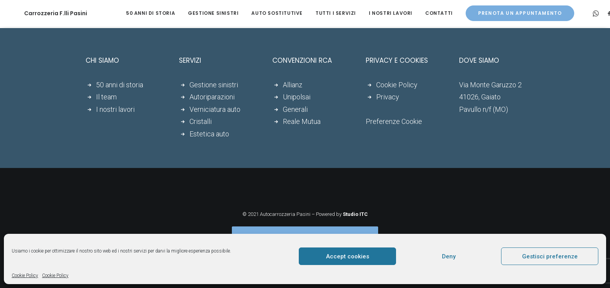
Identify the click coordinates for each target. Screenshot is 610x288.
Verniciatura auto (214, 109)
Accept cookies (347, 256)
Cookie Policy (25, 275)
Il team (106, 97)
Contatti (422, 13)
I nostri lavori (374, 13)
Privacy (387, 97)
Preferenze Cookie (394, 121)
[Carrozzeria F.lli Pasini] (44, 13)
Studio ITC (355, 214)
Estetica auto (209, 134)
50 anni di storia (134, 13)
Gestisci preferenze (550, 256)
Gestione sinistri (197, 13)
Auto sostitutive (260, 13)
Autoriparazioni (212, 97)
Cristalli (200, 121)
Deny (449, 256)
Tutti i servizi (319, 13)
